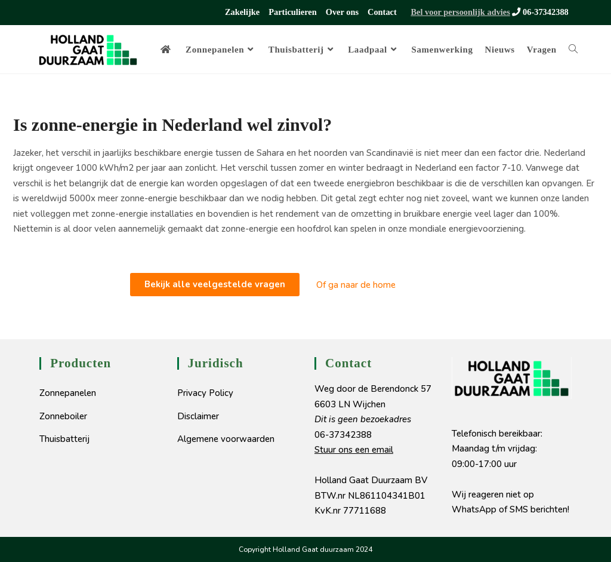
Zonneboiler (63, 416)
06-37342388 (539, 12)
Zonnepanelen (67, 393)
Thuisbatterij (64, 439)
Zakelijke (242, 12)
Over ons (342, 12)
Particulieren (292, 12)
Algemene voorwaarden (225, 439)
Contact (382, 12)
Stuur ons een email (353, 450)
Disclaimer (198, 416)
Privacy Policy (205, 393)
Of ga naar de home (356, 285)
